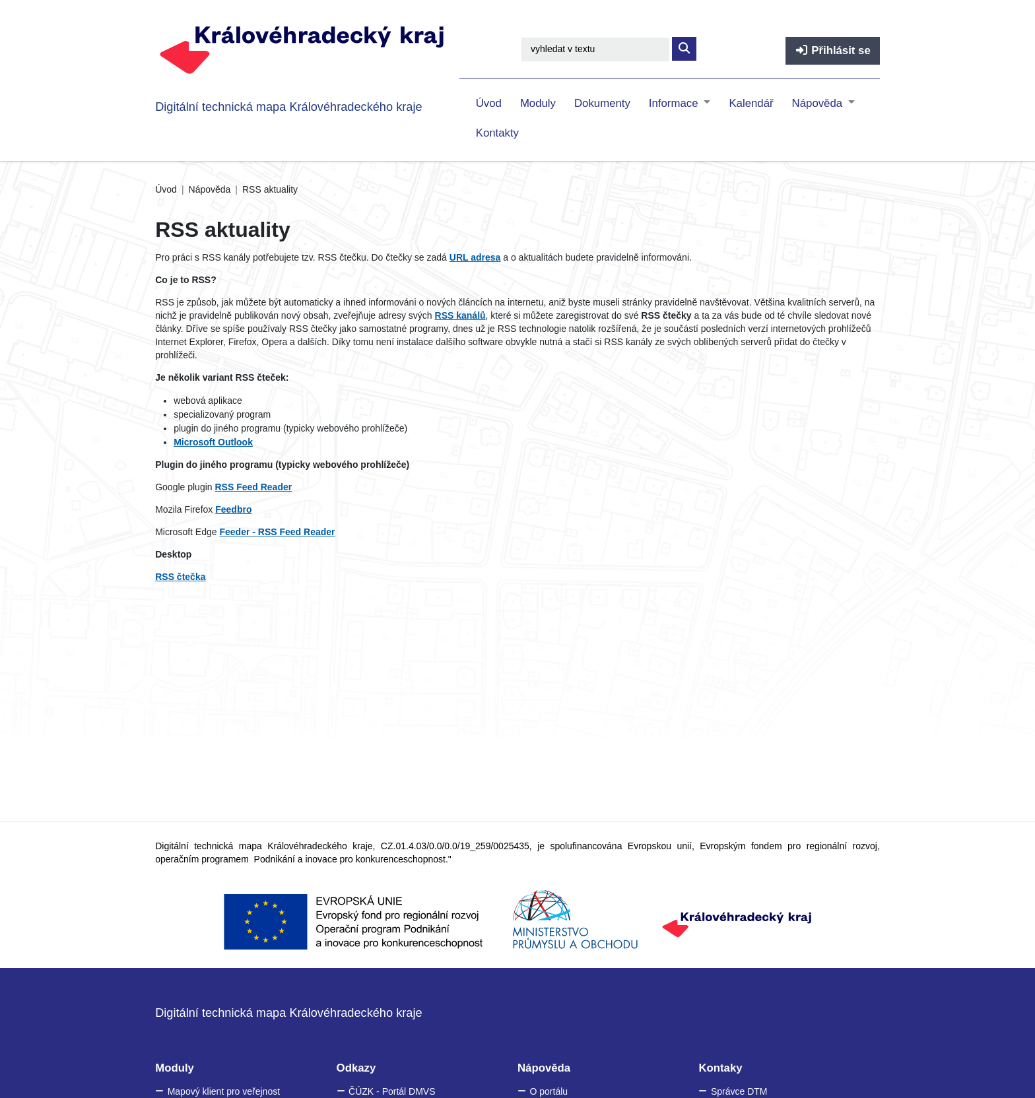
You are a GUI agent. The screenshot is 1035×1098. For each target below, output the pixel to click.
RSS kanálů (460, 315)
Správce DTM (739, 1091)
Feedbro (233, 509)
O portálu (548, 1091)
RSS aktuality (270, 189)
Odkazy (356, 1068)
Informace (675, 103)
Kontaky (720, 1068)
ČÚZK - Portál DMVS (392, 1091)
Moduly (538, 103)
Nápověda (819, 103)
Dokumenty (602, 103)
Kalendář (751, 103)
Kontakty (497, 133)
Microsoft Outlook (213, 442)
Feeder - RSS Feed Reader (277, 532)
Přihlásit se (833, 50)
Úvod (489, 103)
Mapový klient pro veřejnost (224, 1091)
